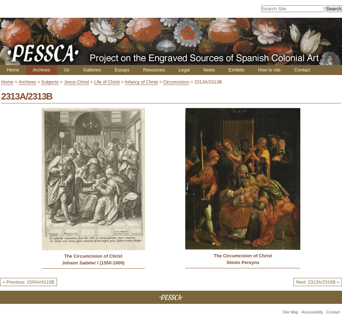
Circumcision (176, 82)
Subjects (50, 82)
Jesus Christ (76, 82)
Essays (122, 70)
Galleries (92, 70)
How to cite (269, 70)
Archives (41, 70)
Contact (302, 70)
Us (66, 70)
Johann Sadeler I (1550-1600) (93, 262)
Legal (184, 70)
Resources (154, 70)
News (209, 70)
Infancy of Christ (141, 82)
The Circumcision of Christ (93, 256)
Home (13, 70)
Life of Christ (107, 82)
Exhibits (236, 70)
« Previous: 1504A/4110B (28, 282)
